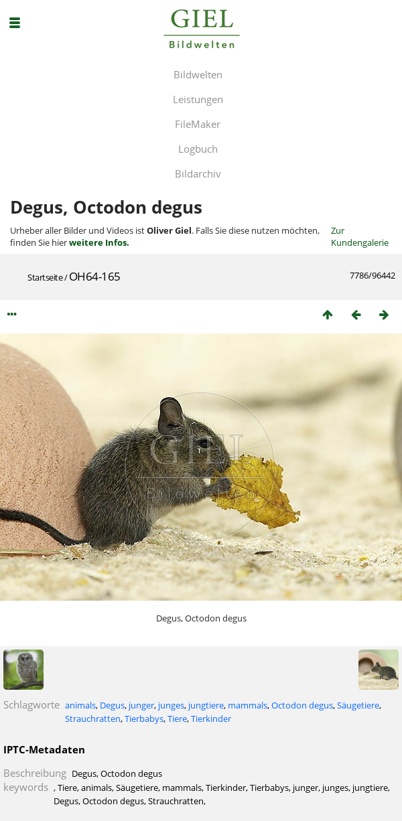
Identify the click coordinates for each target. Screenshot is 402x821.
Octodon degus (302, 705)
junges (171, 705)
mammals (247, 705)
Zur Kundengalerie (360, 236)
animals (80, 705)
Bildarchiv (198, 173)
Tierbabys (144, 719)
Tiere (177, 719)
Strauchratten (93, 719)
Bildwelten (198, 74)
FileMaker (197, 124)
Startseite (44, 277)
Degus (112, 705)
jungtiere (206, 705)
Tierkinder (211, 719)
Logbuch (198, 148)
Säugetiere (358, 705)
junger (141, 705)
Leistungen (198, 99)
